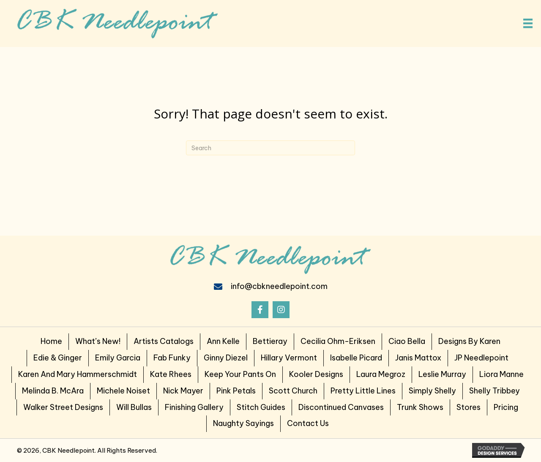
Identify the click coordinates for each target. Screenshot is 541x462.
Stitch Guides (261, 407)
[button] (259, 309)
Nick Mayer (183, 391)
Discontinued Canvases (341, 407)
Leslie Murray (442, 374)
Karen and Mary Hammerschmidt (77, 374)
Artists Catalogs (164, 341)
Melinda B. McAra (53, 391)
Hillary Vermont (289, 358)
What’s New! (97, 341)
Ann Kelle (223, 341)
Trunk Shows (420, 407)
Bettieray (270, 341)
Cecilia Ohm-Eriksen (338, 341)
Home (51, 341)
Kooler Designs (316, 374)
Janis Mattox (418, 358)
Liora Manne (501, 374)
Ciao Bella (406, 341)
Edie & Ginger (57, 358)
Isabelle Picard (356, 358)
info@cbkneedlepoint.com (279, 286)
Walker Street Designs (63, 407)
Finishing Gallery (194, 407)
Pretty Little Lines (363, 391)
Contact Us (308, 423)
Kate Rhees (170, 374)
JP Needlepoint (481, 358)
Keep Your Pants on (240, 374)
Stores (468, 407)
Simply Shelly (432, 391)
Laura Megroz (380, 374)
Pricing (506, 407)
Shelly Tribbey (494, 391)
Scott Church (293, 391)
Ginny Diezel (226, 358)
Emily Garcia (117, 358)
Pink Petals (236, 391)
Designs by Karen (469, 341)
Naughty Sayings (243, 423)
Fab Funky (172, 358)
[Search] (270, 147)
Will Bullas (134, 407)
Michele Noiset (123, 391)
